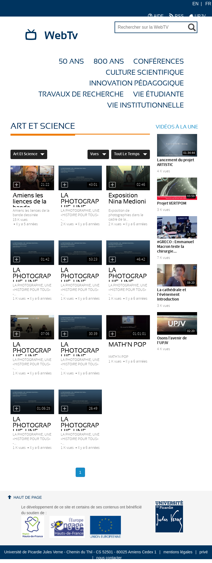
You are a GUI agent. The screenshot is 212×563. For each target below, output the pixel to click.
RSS (176, 15)
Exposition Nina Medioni (127, 198)
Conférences (158, 61)
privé (204, 552)
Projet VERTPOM (171, 203)
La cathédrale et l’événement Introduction (171, 294)
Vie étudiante (158, 94)
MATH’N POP (127, 345)
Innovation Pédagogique (136, 83)
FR (208, 3)
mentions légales (177, 552)
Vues (98, 154)
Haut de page (28, 497)
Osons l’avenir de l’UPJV (172, 341)
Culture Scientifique (145, 72)
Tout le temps (130, 154)
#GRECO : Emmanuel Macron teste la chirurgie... (175, 246)
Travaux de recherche (81, 94)
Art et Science (28, 154)
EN (195, 3)
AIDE (156, 15)
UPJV (197, 15)
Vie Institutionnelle (145, 105)
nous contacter (109, 558)
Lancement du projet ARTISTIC (175, 162)
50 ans (71, 61)
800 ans (109, 61)
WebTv (61, 35)
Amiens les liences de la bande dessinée (29, 204)
